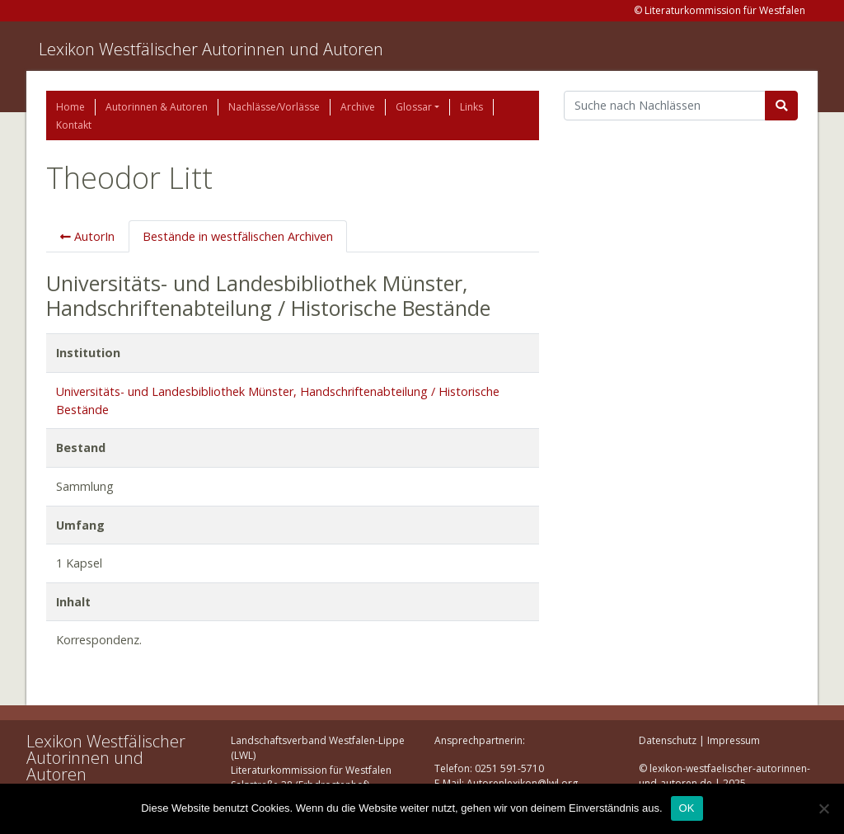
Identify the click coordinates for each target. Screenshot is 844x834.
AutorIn (87, 236)
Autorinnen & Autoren (157, 107)
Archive (357, 107)
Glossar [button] (414, 107)
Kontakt (73, 125)
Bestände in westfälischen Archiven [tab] (238, 236)
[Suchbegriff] (665, 105)
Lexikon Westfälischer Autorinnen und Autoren (211, 49)
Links (471, 107)
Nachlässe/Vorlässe (274, 107)
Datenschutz (667, 740)
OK (687, 808)
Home (70, 107)
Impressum (733, 740)
